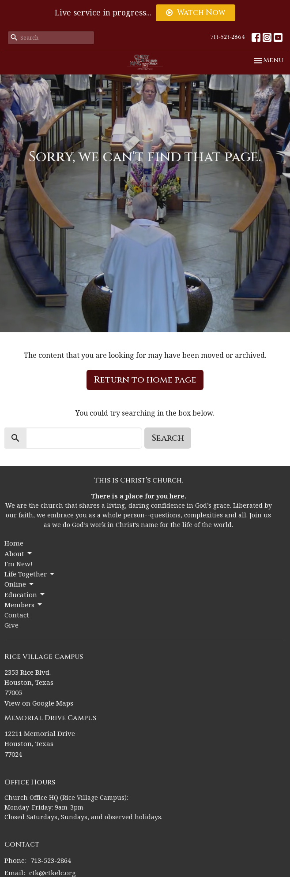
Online (19, 584)
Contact (16, 614)
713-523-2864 (228, 37)
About (18, 553)
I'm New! (18, 563)
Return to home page (145, 380)
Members (23, 604)
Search (167, 438)
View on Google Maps (38, 703)
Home (13, 543)
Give (11, 625)
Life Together (30, 574)
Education (25, 594)
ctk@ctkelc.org (52, 872)
